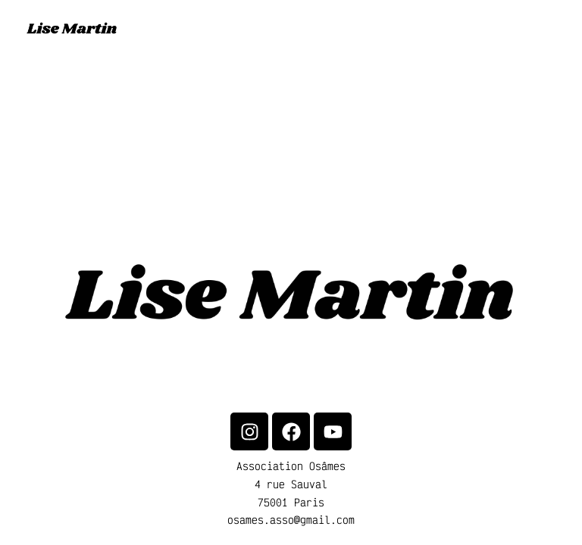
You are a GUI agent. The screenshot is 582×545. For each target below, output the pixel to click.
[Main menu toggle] (552, 30)
